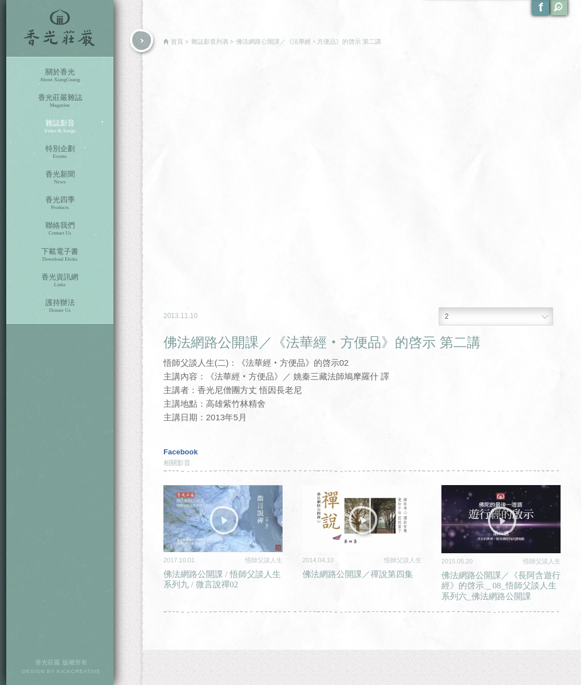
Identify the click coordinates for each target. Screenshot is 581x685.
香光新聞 (59, 177)
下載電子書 (59, 254)
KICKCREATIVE (78, 671)
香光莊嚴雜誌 (59, 100)
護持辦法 (59, 306)
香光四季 (59, 203)
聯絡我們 (59, 228)
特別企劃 (59, 152)
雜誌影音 (59, 126)
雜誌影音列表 (210, 41)
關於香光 (59, 75)
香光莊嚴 (59, 28)
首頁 (177, 41)
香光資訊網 (59, 280)
